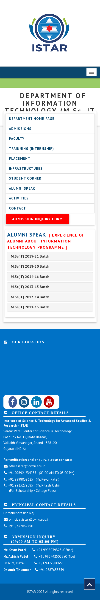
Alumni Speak (22, 188)
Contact (17, 208)
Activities (19, 198)
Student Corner (25, 178)
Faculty (16, 138)
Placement (19, 158)
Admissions (20, 128)
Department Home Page (31, 118)
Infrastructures (26, 168)
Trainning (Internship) (31, 148)
